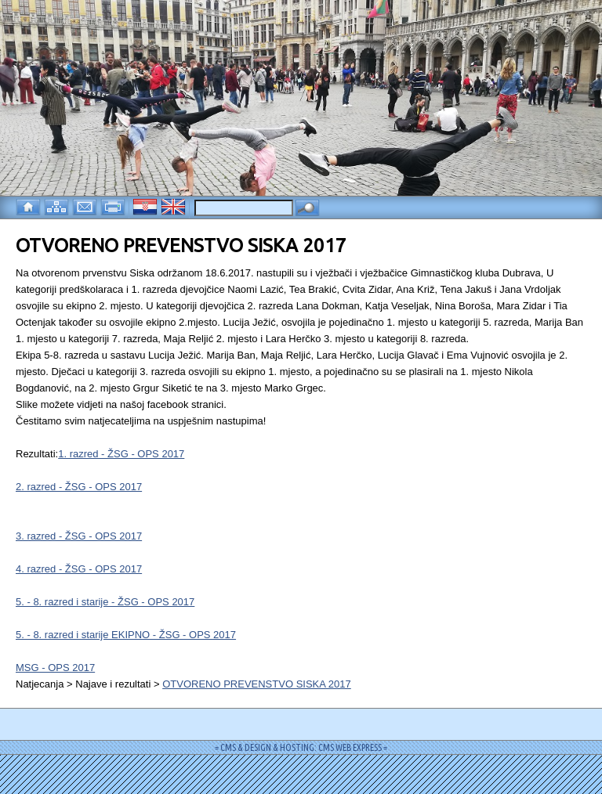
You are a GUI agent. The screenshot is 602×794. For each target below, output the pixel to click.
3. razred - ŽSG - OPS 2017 (79, 536)
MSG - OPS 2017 (55, 667)
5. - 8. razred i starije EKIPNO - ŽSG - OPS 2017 (126, 635)
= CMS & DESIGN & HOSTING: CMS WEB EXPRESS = (301, 747)
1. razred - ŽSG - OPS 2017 (121, 454)
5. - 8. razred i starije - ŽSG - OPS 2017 (105, 602)
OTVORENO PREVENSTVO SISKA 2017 (256, 684)
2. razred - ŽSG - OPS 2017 (79, 487)
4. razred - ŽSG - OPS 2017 (79, 569)
